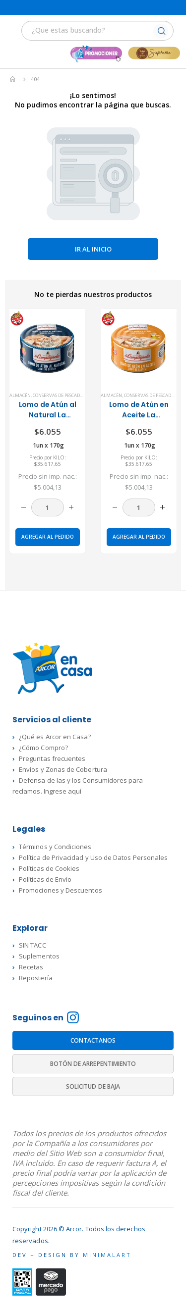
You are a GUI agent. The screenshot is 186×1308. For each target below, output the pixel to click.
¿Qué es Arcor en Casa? (55, 736)
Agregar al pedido (47, 536)
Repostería (36, 977)
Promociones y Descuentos (60, 890)
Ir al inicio (93, 249)
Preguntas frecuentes (52, 758)
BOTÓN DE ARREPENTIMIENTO (93, 1063)
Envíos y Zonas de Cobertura (63, 769)
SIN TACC (32, 945)
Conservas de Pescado (58, 395)
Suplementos (39, 956)
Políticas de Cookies (49, 868)
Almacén (20, 395)
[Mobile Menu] (13, 32)
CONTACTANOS (93, 1040)
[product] (47, 347)
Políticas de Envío (45, 879)
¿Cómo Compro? (43, 747)
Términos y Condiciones (55, 846)
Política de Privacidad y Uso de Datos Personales (93, 857)
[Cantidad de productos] (47, 507)
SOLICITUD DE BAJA (93, 1086)
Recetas (31, 966)
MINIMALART (107, 1254)
